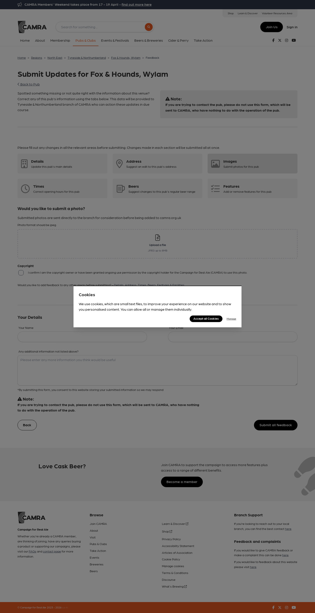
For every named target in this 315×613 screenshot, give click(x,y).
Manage (231, 318)
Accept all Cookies (206, 318)
